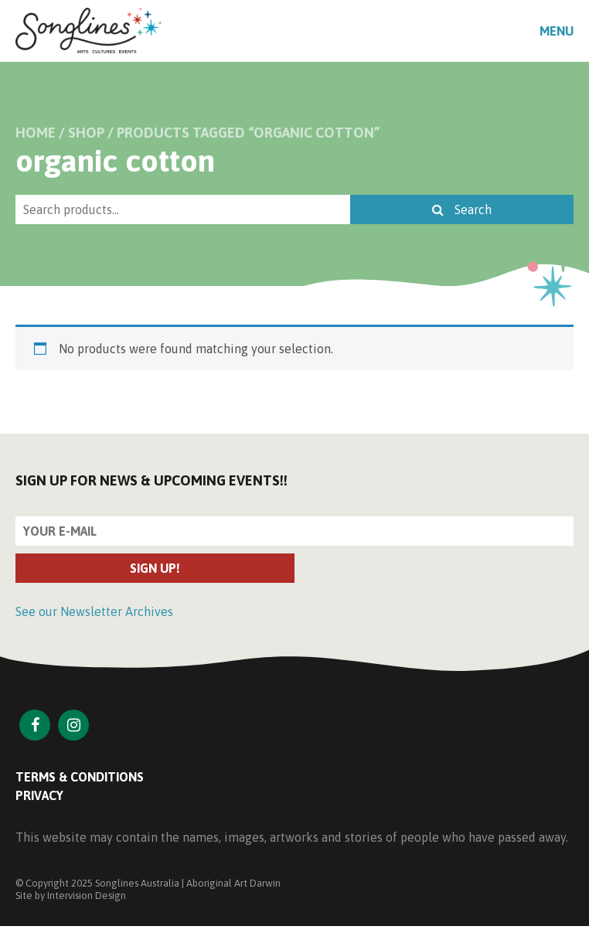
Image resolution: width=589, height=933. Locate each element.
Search (462, 209)
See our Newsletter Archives (94, 611)
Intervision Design (86, 895)
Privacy (39, 795)
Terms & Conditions (79, 777)
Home (35, 132)
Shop (86, 132)
